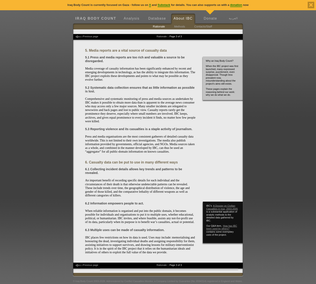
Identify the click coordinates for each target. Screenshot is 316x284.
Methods (179, 26)
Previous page (90, 36)
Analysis (131, 18)
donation (236, 5)
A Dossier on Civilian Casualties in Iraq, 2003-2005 (222, 207)
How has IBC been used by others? (221, 227)
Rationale (159, 26)
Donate (210, 18)
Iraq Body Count (95, 18)
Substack (164, 5)
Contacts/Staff (203, 26)
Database (157, 18)
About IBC (183, 18)
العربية (233, 18)
